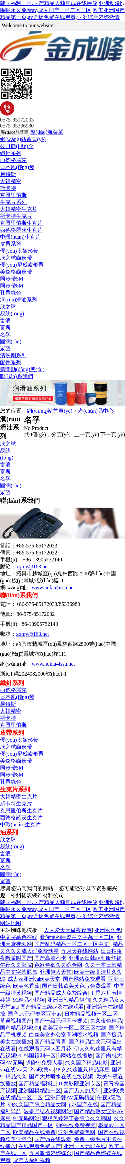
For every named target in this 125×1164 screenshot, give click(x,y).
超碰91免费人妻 (44, 1062)
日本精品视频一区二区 (91, 1014)
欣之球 (8, 306)
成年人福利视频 (31, 1160)
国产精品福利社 (37, 1083)
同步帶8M (11, 286)
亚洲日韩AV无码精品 (70, 1097)
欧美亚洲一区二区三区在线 (74, 1028)
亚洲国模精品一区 (39, 1090)
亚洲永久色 (107, 930)
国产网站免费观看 (84, 979)
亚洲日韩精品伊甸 (68, 1000)
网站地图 (10, 923)
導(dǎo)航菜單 (47, 132)
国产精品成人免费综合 (61, 993)
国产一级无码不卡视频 (61, 1021)
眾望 (5, 348)
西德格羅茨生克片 (21, 230)
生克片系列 (13, 202)
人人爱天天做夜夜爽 (68, 930)
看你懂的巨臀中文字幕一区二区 (77, 937)
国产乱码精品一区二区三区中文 (72, 944)
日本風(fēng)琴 (17, 167)
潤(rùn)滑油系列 (18, 299)
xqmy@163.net (32, 566)
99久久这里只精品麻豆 (83, 1069)
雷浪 (5, 320)
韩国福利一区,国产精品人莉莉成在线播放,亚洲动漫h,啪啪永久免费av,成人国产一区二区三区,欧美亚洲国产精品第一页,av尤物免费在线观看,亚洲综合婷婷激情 (62, 10)
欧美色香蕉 (26, 986)
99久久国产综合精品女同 (37, 1104)
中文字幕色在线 (18, 937)
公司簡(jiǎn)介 (17, 146)
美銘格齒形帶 (16, 272)
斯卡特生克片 (16, 216)
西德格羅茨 (13, 160)
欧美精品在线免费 (34, 1132)
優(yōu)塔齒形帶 (19, 251)
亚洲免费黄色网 (76, 1132)
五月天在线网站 (79, 951)
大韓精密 (10, 181)
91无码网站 (26, 1118)
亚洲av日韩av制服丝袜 (95, 958)
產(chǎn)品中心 (96, 411)
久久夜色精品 (106, 1021)
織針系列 (10, 153)
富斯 (5, 327)
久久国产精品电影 (86, 1062)
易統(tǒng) (12, 313)
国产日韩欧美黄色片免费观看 (76, 986)
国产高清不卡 (50, 958)
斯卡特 (8, 188)
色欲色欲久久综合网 (58, 965)
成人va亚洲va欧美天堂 (34, 979)
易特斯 (8, 174)
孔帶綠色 (10, 292)
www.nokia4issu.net (53, 587)
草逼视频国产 (16, 1021)
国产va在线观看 (52, 1139)
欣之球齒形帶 (16, 258)
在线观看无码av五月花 (44, 1048)
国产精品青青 (50, 1041)
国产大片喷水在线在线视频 (61, 1076)
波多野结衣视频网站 (48, 1111)
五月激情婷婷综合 (50, 1153)
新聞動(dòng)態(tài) (22, 369)
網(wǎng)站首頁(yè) (23, 139)
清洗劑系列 (13, 355)
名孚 (5, 334)
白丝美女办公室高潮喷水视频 (63, 1035)
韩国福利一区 (40, 1055)
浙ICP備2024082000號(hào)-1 (33, 674)
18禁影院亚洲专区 (79, 1083)
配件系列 (10, 362)
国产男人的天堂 (82, 1090)
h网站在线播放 (75, 1055)
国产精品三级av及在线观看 (52, 1007)
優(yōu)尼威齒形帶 (22, 265)
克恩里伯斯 (13, 195)
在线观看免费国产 (39, 1146)
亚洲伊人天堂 (56, 972)
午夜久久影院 (16, 965)
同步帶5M (11, 279)
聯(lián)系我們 (16, 376)
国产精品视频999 (20, 1028)
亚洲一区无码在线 (84, 1146)
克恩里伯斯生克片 (21, 223)
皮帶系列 (10, 244)
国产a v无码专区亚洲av (35, 1014)
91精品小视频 (29, 1000)
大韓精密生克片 (18, 209)
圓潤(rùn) (10, 341)
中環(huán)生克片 (20, 237)
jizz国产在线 (83, 1104)
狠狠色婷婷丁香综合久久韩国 (76, 1118)
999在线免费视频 (76, 1125)
